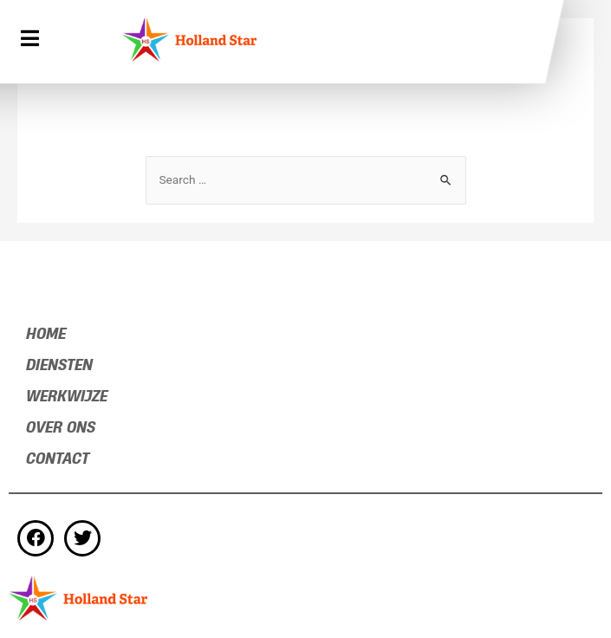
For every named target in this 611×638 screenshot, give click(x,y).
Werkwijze (66, 396)
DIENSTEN (59, 365)
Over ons (60, 427)
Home (46, 334)
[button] (32, 40)
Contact (57, 459)
